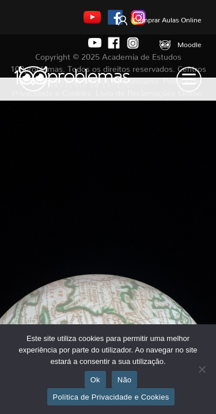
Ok (95, 379)
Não (125, 379)
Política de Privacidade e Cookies (111, 397)
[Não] (201, 369)
